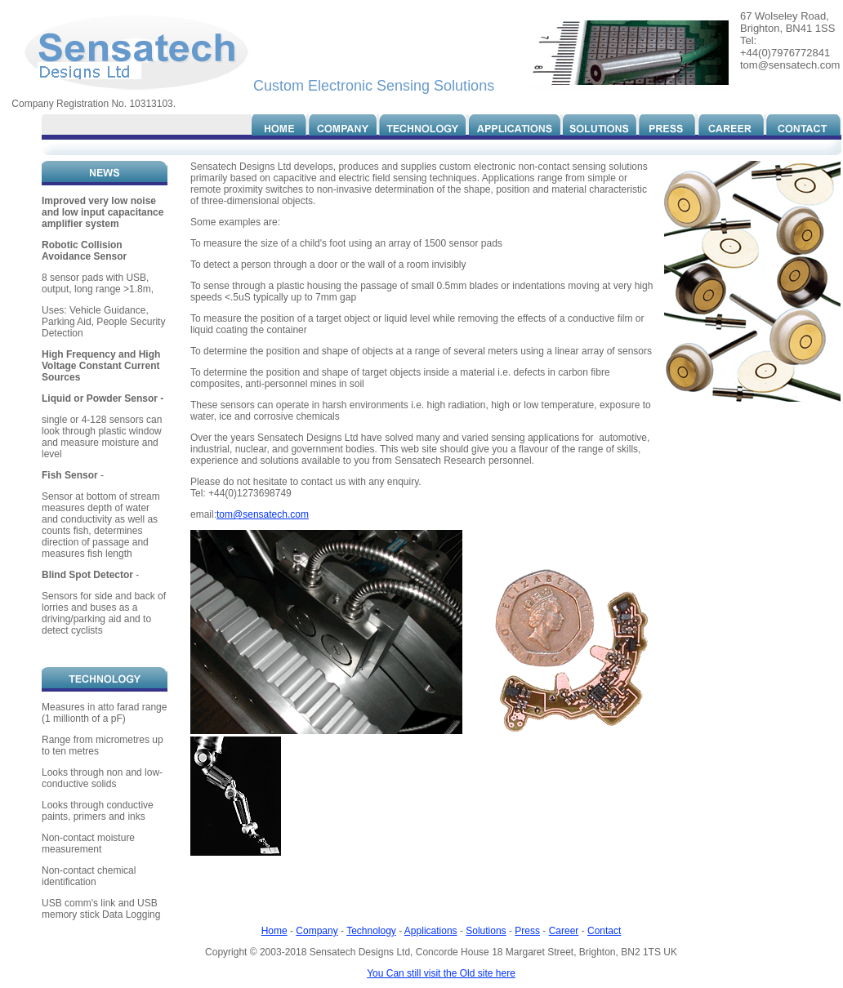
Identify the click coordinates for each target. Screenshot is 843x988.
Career (564, 931)
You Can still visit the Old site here (441, 973)
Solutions (486, 931)
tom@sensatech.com (262, 514)
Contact (604, 931)
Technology (371, 931)
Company (316, 931)
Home (274, 931)
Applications (430, 931)
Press (527, 931)
